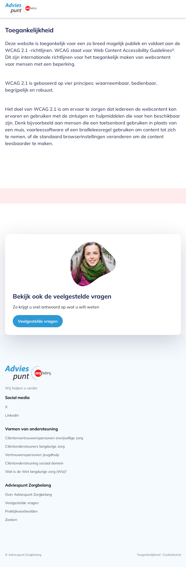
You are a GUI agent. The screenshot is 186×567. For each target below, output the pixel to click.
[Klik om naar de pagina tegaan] (93, 407)
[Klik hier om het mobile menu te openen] (176, 8)
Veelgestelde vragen (38, 321)
